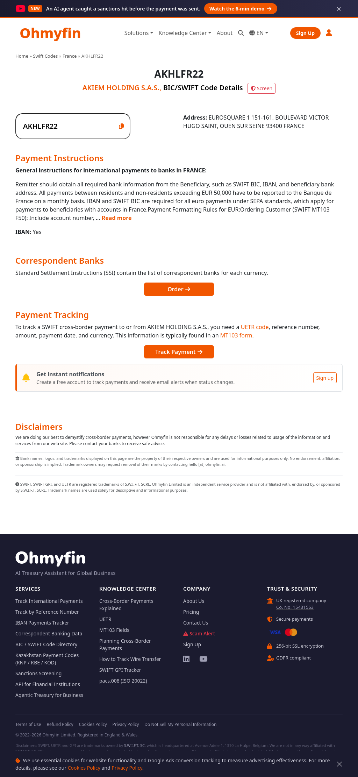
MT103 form (236, 335)
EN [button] (256, 33)
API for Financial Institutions (47, 684)
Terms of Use (28, 724)
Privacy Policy (127, 767)
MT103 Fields (114, 630)
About (224, 33)
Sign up (325, 378)
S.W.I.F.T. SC (134, 745)
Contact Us (195, 622)
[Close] (340, 764)
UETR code (255, 327)
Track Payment (178, 352)
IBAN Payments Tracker (42, 622)
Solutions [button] (136, 33)
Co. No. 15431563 (295, 607)
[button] (329, 32)
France (70, 56)
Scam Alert (199, 633)
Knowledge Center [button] (183, 33)
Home (21, 56)
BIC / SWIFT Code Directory (46, 644)
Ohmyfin (50, 32)
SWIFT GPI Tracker (120, 669)
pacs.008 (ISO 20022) (123, 680)
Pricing (191, 611)
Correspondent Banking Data (48, 633)
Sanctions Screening (38, 673)
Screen (261, 88)
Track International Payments (49, 601)
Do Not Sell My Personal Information (180, 724)
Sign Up (305, 33)
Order (179, 289)
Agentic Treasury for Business (49, 695)
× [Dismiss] (338, 9)
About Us (193, 601)
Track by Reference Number (47, 611)
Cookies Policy (84, 767)
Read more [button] (117, 218)
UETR (105, 619)
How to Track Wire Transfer (130, 659)
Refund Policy (59, 724)
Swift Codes (45, 56)
